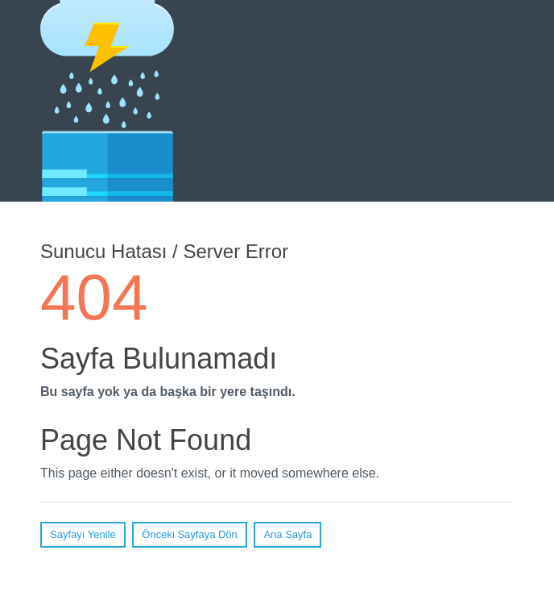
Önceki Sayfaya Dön (190, 534)
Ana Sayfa (287, 534)
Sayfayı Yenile (83, 534)
